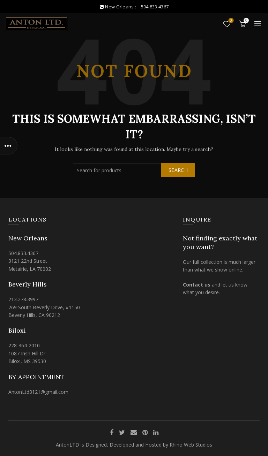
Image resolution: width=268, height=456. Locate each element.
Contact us (196, 284)
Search (178, 170)
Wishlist (230, 21)
